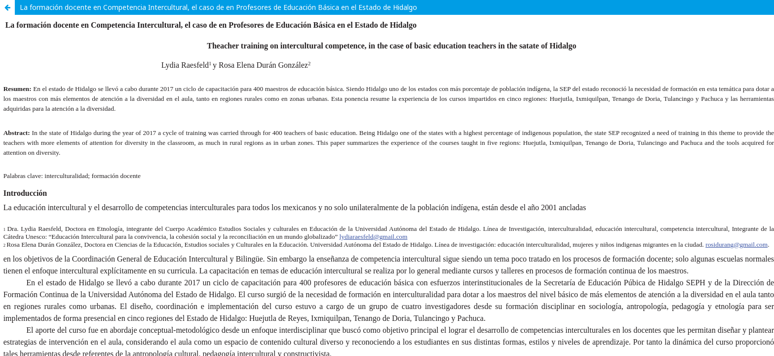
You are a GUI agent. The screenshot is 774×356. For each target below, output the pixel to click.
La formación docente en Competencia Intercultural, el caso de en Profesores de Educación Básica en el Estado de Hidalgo (218, 7)
